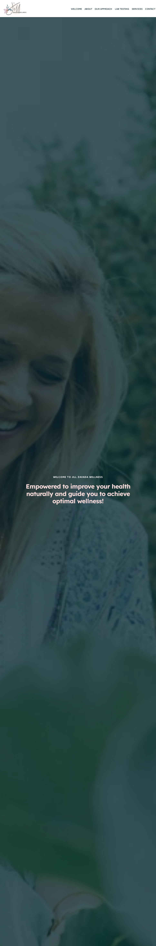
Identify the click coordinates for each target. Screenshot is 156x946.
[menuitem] (76, 9)
